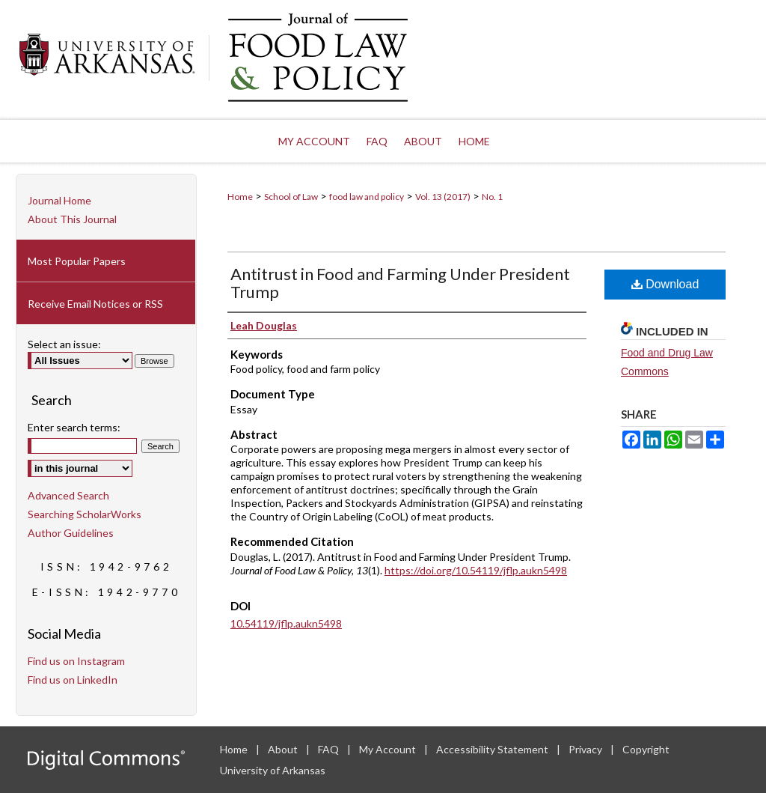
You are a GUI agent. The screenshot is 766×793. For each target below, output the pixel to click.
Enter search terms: (74, 427)
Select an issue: (64, 344)
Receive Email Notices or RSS (95, 303)
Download (665, 284)
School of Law (291, 196)
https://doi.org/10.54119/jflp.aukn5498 (475, 570)
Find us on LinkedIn (72, 679)
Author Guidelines (71, 532)
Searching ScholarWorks (84, 514)
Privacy (586, 749)
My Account (388, 749)
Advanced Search (68, 495)
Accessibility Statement (493, 749)
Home (240, 196)
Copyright (646, 749)
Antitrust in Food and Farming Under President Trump (400, 283)
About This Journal (72, 219)
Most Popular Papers (77, 261)
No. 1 (492, 196)
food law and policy (366, 196)
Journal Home (59, 200)
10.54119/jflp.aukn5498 (286, 623)
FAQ (329, 749)
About (284, 749)
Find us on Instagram (76, 660)
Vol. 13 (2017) (443, 196)
